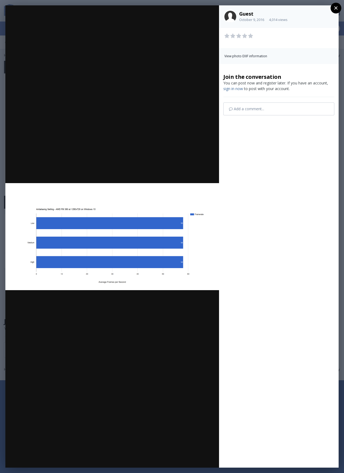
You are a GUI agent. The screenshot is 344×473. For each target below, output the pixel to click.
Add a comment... (246, 108)
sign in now (233, 88)
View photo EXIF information (245, 56)
